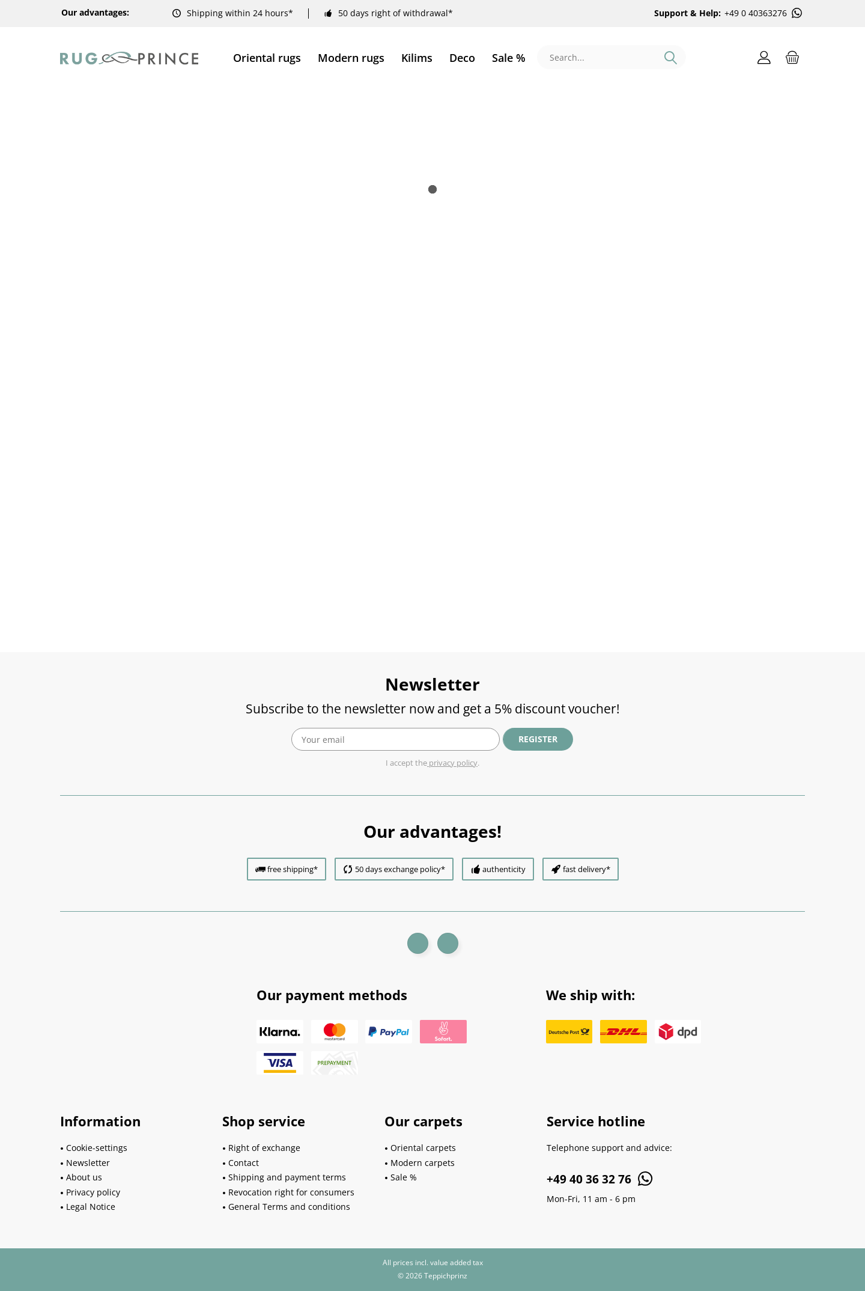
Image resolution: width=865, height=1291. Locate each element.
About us (84, 1177)
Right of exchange (264, 1147)
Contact (243, 1162)
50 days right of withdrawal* (395, 13)
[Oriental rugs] (267, 58)
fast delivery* (586, 869)
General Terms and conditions (289, 1206)
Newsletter (88, 1162)
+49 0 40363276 (764, 13)
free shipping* (292, 869)
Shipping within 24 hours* (240, 13)
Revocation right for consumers (291, 1192)
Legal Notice (90, 1206)
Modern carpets (422, 1162)
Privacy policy (93, 1192)
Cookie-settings (96, 1147)
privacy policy (452, 762)
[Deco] (462, 58)
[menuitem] (267, 58)
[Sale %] (505, 58)
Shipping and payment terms (287, 1177)
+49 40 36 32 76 (600, 1179)
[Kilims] (417, 58)
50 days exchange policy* (400, 869)
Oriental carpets (423, 1147)
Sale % (403, 1177)
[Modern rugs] (351, 58)
